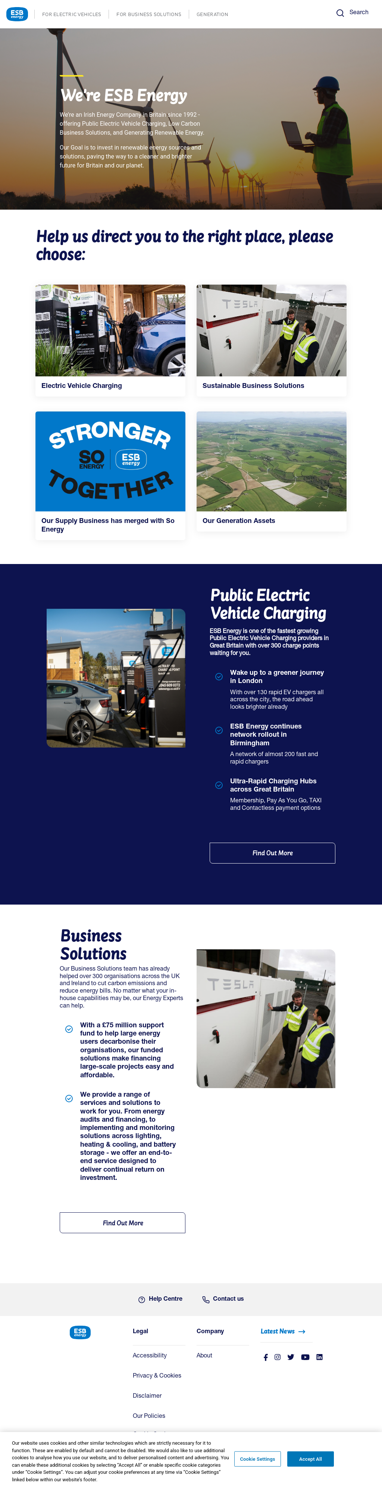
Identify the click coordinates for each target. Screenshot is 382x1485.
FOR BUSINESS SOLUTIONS (152, 15)
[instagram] (278, 1358)
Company (210, 1332)
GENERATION (216, 15)
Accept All (310, 1463)
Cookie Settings (154, 1435)
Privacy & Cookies (157, 1376)
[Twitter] (290, 1358)
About (204, 1356)
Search (359, 13)
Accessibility (150, 1356)
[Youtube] (305, 1358)
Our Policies (149, 1417)
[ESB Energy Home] (95, 1331)
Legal (140, 1332)
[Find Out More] (272, 853)
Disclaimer (147, 1397)
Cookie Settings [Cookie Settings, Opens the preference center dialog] (257, 1463)
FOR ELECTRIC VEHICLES (75, 15)
